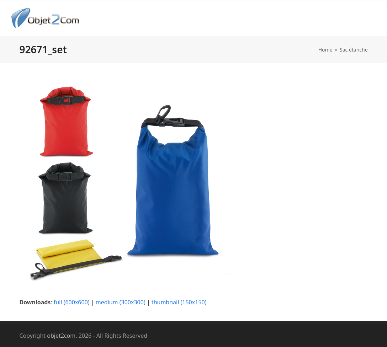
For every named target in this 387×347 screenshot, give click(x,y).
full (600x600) (72, 302)
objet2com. (62, 336)
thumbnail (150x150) (179, 302)
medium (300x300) (120, 302)
